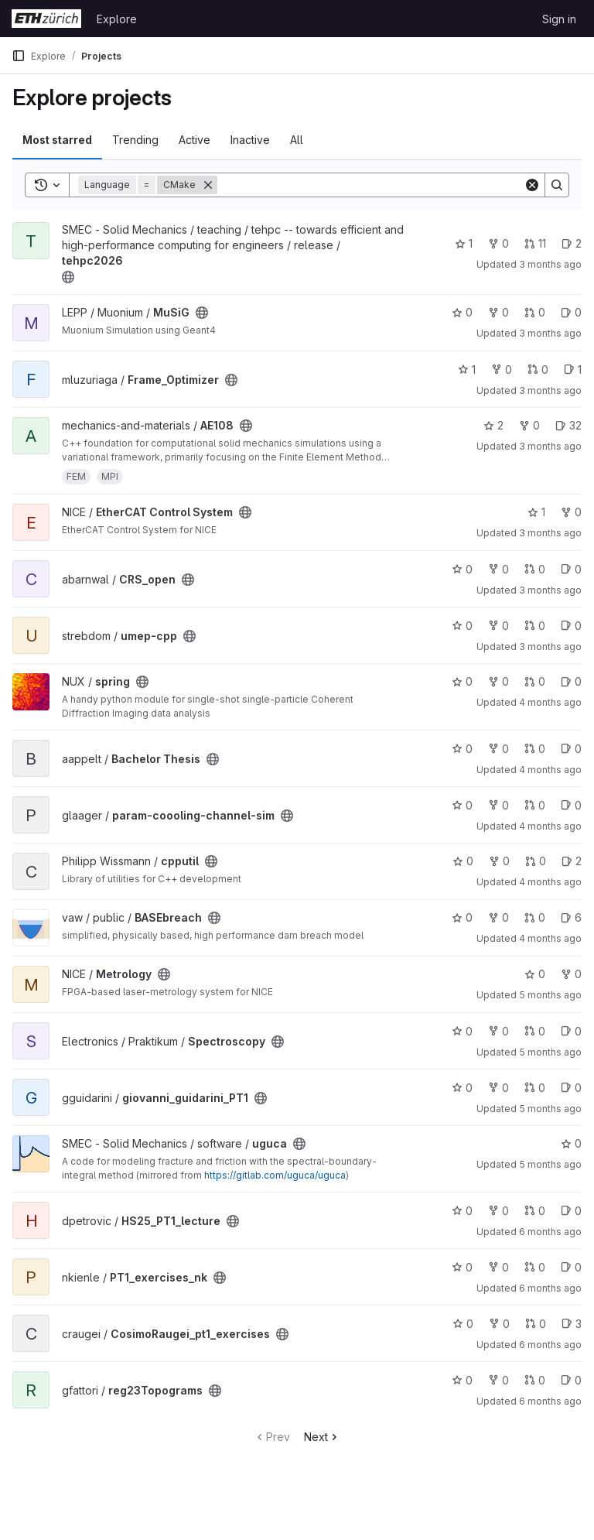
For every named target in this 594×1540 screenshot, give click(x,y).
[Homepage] (46, 18)
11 (535, 243)
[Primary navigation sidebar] (18, 55)
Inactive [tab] (250, 139)
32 (568, 425)
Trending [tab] (135, 139)
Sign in (559, 19)
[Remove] (208, 185)
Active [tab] (194, 139)
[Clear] (532, 185)
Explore (117, 19)
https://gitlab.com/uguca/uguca (275, 1175)
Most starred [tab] (57, 139)
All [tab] (296, 139)
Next (322, 1436)
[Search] (370, 185)
